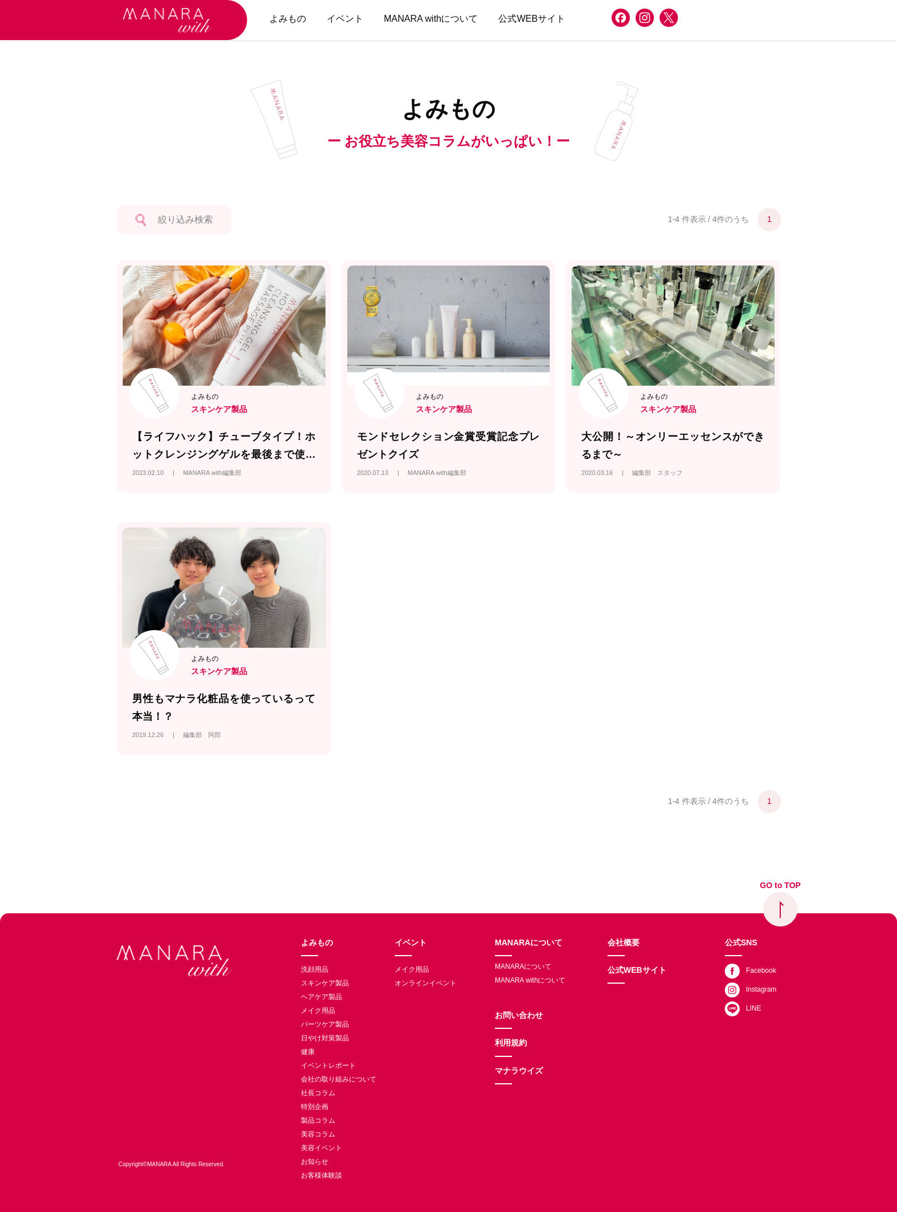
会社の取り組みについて (338, 1079)
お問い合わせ (519, 1015)
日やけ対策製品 (325, 1038)
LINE (743, 1008)
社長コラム (318, 1093)
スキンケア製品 (325, 983)
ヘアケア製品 (321, 997)
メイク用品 (318, 1011)
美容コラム (318, 1134)
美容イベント (321, 1148)
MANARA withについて (431, 18)
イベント (345, 18)
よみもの (287, 18)
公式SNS (741, 942)
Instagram (750, 990)
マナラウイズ (519, 1070)
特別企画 (314, 1107)
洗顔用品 (314, 969)
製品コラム (318, 1120)
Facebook (750, 971)
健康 (308, 1052)
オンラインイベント (426, 983)
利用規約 (511, 1042)
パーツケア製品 (325, 1024)
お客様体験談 (321, 1175)
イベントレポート (328, 1066)
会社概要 (624, 942)
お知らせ (314, 1162)
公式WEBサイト (531, 18)
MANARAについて (528, 942)
